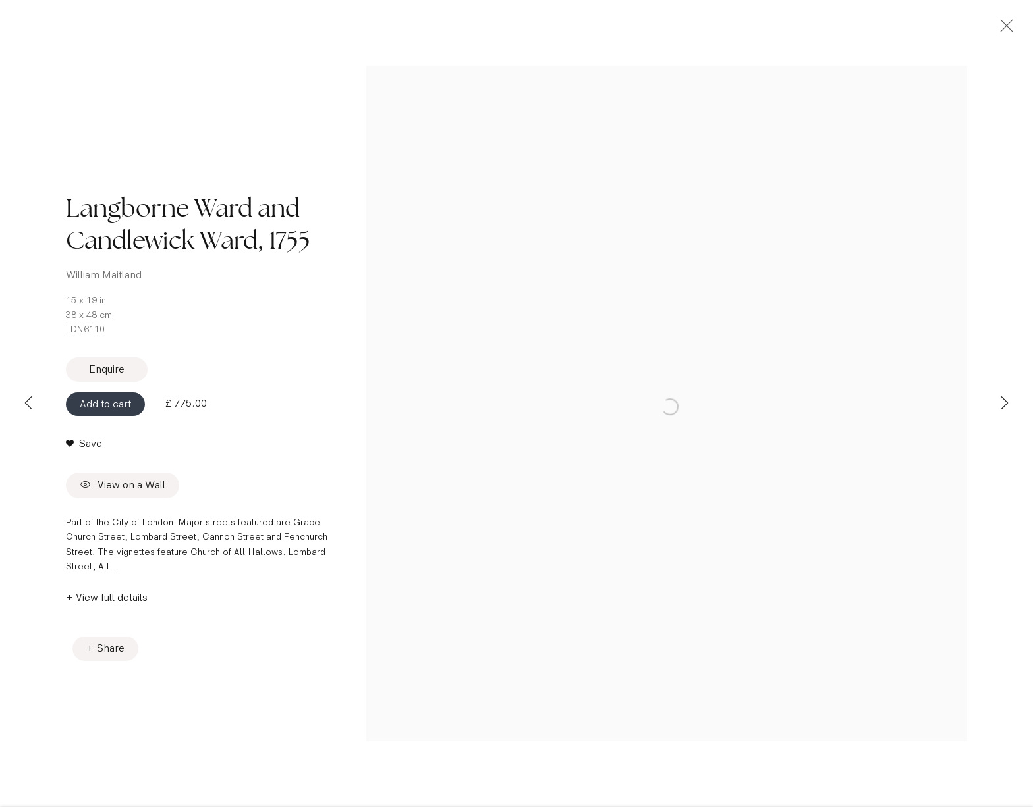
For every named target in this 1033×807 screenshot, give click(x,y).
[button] (84, 454)
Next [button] (1004, 403)
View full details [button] (112, 608)
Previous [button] (28, 403)
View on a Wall (122, 496)
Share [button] (111, 658)
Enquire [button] (107, 379)
